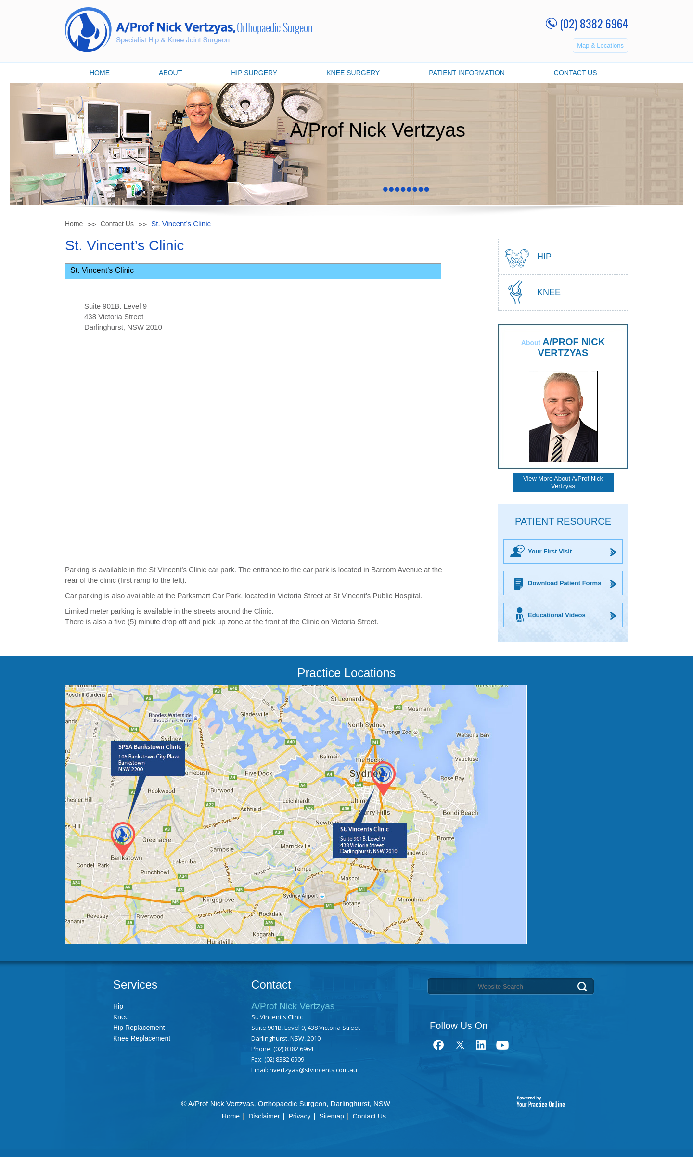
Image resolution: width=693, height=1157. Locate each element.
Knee (549, 292)
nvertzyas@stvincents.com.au (313, 1070)
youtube (502, 1044)
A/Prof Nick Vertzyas (571, 347)
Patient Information (467, 73)
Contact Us (575, 73)
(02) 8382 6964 (594, 23)
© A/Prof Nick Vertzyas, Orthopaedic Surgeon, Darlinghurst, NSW (285, 1103)
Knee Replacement (141, 1038)
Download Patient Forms (564, 583)
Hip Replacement (139, 1027)
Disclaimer (264, 1116)
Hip (118, 1006)
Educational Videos (557, 614)
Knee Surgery (353, 73)
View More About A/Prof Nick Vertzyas (563, 482)
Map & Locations (600, 45)
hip (544, 256)
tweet (460, 1044)
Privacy (299, 1116)
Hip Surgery (254, 73)
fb (439, 1044)
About (170, 73)
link (481, 1044)
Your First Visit (550, 551)
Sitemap (331, 1116)
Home (100, 73)
